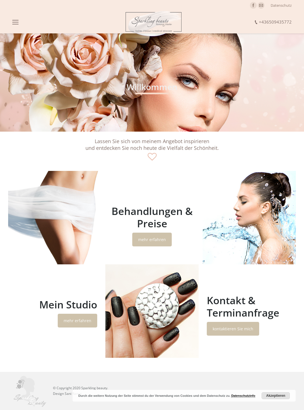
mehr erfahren (152, 239)
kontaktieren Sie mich (233, 328)
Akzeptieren (275, 396)
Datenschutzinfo (243, 395)
